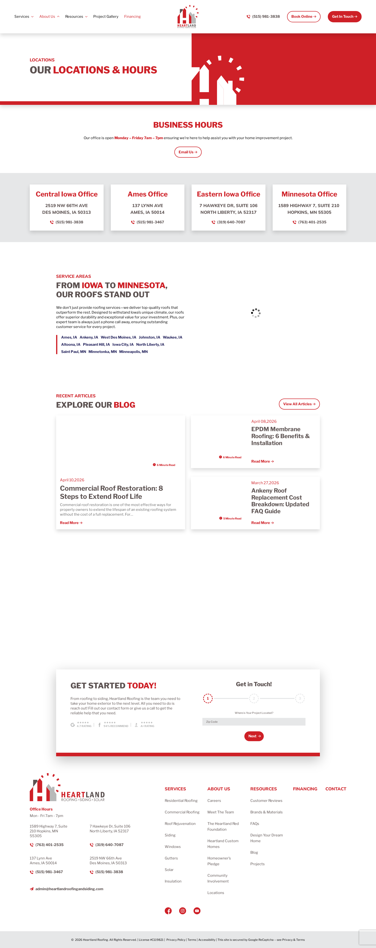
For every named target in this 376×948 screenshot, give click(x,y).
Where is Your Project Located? (254, 713)
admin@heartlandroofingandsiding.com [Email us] (69, 889)
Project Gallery (105, 16)
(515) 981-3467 (150, 222)
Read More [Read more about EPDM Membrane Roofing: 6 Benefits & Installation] (260, 461)
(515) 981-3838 (69, 222)
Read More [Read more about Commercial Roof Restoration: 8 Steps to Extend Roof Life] (69, 523)
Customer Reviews (266, 801)
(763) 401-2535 (312, 222)
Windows (173, 847)
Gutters (171, 858)
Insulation (173, 881)
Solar (169, 870)
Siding (170, 835)
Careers (214, 801)
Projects (257, 864)
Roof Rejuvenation (180, 824)
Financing (132, 16)
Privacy (287, 940)
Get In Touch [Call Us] (342, 16)
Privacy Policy (175, 940)
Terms (192, 940)
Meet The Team (220, 812)
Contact (335, 789)
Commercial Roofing (182, 812)
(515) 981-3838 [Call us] (266, 16)
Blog (254, 852)
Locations (215, 893)
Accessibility (206, 940)
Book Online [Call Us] (301, 16)
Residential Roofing (181, 801)
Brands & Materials (266, 812)
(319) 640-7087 (231, 222)
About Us (47, 16)
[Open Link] (188, 152)
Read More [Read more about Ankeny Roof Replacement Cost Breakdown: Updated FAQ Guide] (260, 523)
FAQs (254, 824)
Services (21, 16)
